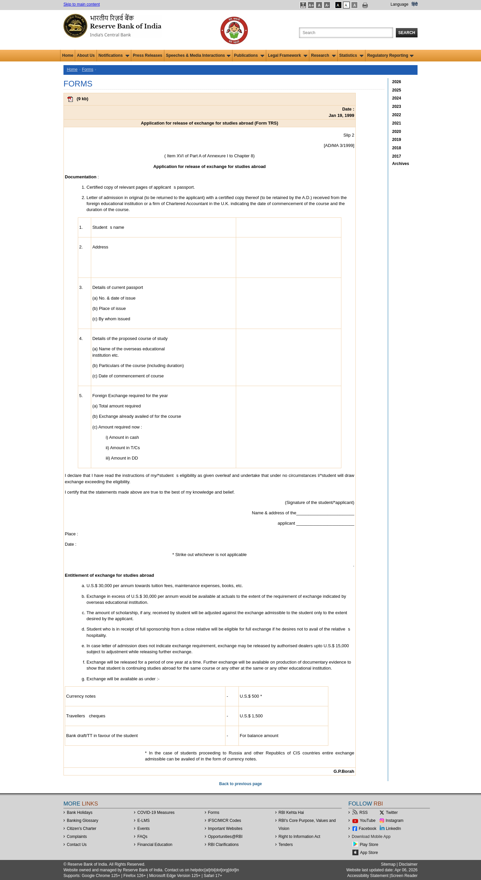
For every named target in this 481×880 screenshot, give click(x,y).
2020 (396, 131)
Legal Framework (287, 55)
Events (143, 828)
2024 (396, 98)
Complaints (77, 836)
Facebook (367, 828)
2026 (396, 81)
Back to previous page (240, 783)
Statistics (351, 55)
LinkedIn (393, 828)
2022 (396, 115)
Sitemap (388, 864)
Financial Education (154, 844)
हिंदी (415, 4)
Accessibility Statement (367, 875)
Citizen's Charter (81, 828)
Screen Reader (404, 875)
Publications (249, 55)
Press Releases (147, 55)
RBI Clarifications (223, 844)
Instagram (395, 820)
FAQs (142, 836)
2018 (396, 148)
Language (399, 4)
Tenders (286, 844)
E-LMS (143, 820)
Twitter (391, 812)
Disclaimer (408, 864)
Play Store (369, 844)
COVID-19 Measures (155, 812)
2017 (396, 156)
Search (406, 32)
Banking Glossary (82, 820)
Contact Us (77, 844)
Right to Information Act (299, 836)
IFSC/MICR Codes (224, 820)
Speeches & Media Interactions (198, 55)
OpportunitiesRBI (225, 836)
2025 (396, 90)
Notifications (114, 55)
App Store (369, 852)
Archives (400, 163)
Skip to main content (81, 4)
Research (323, 55)
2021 (396, 123)
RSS (363, 812)
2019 (396, 139)
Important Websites (225, 828)
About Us (86, 55)
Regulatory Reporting (390, 55)
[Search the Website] (346, 32)
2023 (396, 106)
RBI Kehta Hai (291, 812)
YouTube (367, 820)
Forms (87, 69)
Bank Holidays (80, 812)
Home (67, 55)
